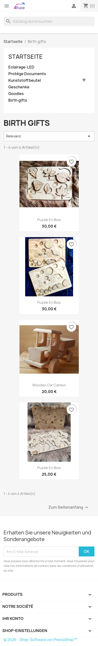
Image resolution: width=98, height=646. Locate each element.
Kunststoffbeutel (24, 80)
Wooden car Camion (49, 385)
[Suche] (49, 21)
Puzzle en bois (49, 219)
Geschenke (18, 87)
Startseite (25, 57)
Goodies (16, 93)
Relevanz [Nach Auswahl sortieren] (49, 136)
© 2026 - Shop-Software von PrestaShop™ (40, 639)
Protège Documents (27, 73)
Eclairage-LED (21, 67)
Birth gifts (17, 100)
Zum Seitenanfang (68, 507)
